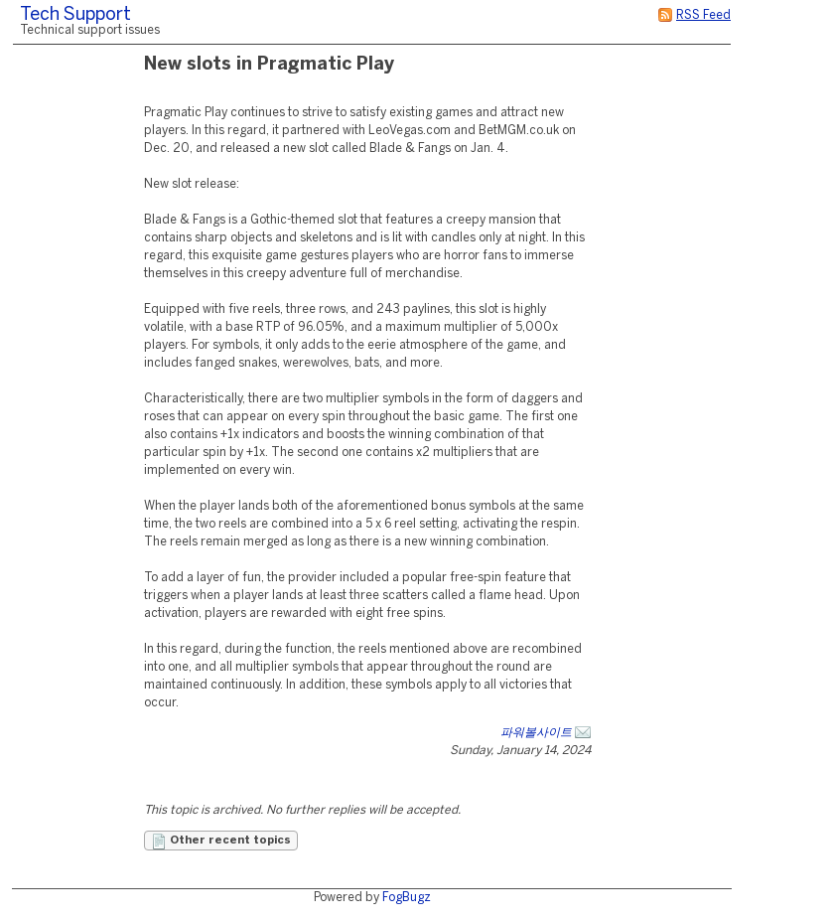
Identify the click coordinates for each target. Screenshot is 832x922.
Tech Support (75, 15)
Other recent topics (221, 841)
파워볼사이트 (536, 732)
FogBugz (406, 897)
